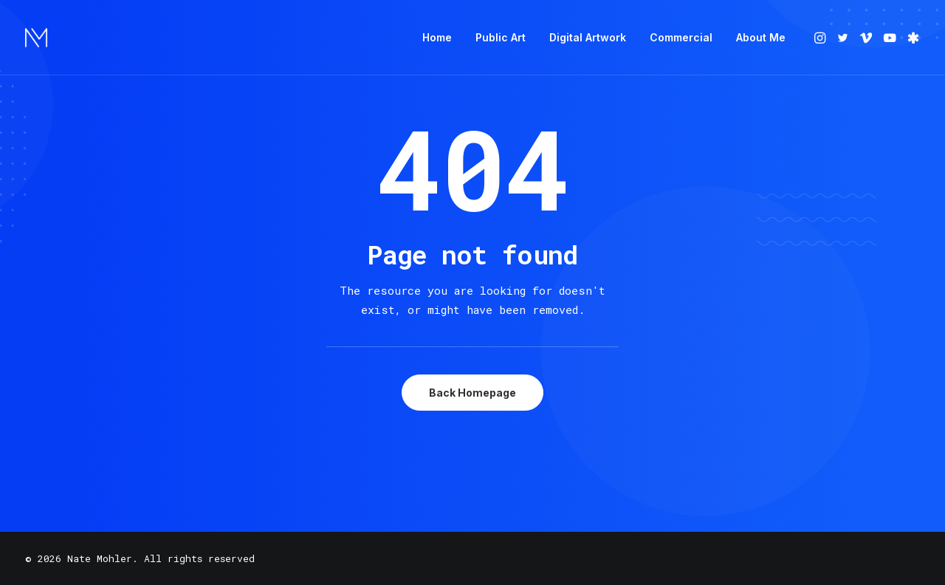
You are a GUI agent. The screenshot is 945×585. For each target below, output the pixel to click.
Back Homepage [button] (472, 392)
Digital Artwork (587, 37)
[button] (821, 37)
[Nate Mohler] (36, 38)
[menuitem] (437, 37)
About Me (761, 37)
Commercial (681, 37)
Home (437, 37)
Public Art (500, 37)
